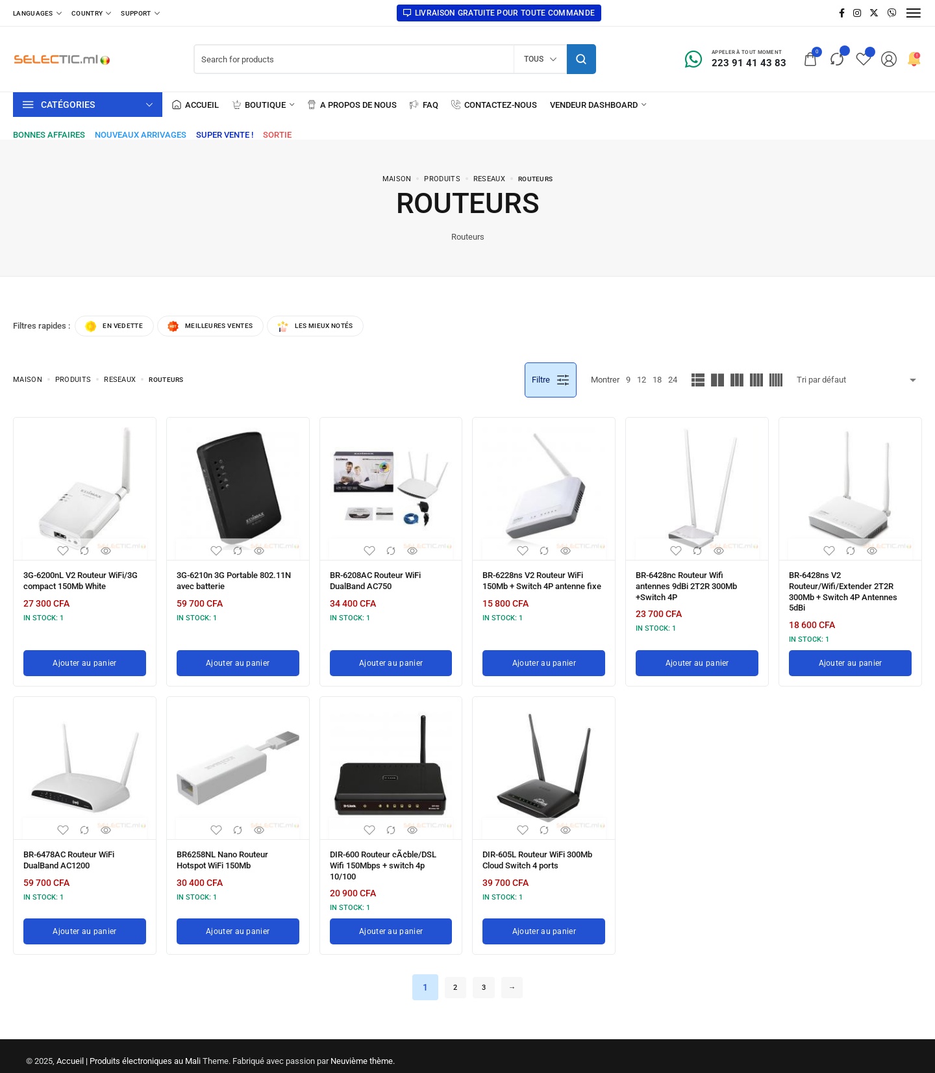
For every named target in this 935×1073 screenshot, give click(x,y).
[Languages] (37, 13)
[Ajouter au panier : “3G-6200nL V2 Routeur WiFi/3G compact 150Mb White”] (84, 658)
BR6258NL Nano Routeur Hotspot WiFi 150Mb (228, 853)
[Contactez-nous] (494, 105)
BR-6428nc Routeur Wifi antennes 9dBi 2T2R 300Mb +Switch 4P (693, 586)
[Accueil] (195, 105)
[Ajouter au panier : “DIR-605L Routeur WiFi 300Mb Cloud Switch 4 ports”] (543, 921)
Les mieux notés (346, 327)
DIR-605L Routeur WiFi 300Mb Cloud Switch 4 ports (539, 853)
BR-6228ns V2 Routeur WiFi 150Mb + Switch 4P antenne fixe (539, 586)
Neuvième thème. (362, 1050)
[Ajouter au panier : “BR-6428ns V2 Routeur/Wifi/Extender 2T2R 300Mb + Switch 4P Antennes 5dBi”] (850, 658)
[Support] (140, 13)
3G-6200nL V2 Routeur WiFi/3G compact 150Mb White (74, 586)
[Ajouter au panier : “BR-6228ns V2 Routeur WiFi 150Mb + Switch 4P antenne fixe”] (543, 658)
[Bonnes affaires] (49, 135)
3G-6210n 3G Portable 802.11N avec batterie (223, 581)
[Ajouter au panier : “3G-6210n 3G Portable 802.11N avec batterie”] (238, 658)
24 (672, 381)
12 (641, 381)
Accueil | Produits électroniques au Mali (128, 1050)
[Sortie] (277, 135)
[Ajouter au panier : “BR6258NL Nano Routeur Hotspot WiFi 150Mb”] (238, 921)
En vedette (119, 327)
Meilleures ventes (227, 327)
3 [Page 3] (483, 977)
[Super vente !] (224, 135)
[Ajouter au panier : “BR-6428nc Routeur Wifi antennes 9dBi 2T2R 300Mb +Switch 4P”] (697, 658)
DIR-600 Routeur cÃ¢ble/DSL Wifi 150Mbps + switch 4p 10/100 (389, 858)
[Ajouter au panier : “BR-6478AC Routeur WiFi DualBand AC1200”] (84, 921)
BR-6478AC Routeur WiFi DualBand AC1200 (74, 853)
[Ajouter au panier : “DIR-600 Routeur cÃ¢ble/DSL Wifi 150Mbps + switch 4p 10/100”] (391, 921)
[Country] (91, 13)
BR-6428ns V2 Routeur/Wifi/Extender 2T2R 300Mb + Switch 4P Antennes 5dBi (848, 590)
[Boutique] (263, 105)
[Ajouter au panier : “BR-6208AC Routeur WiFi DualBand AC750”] (391, 658)
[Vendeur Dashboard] (598, 105)
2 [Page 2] (451, 977)
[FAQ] (424, 105)
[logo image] (61, 58)
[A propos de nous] (352, 105)
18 (657, 381)
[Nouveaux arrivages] (140, 135)
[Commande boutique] (859, 381)
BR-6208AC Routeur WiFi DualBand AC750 (381, 581)
